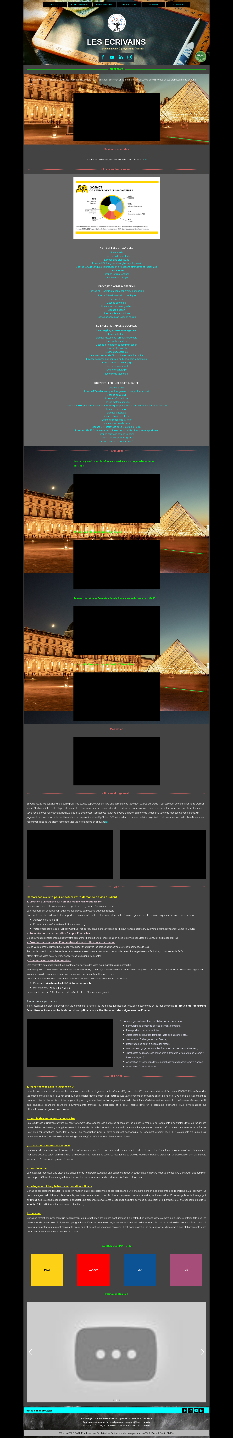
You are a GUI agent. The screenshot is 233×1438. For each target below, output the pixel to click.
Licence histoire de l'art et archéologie (116, 337)
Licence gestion (116, 309)
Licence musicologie (116, 277)
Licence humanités (116, 341)
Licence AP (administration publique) (116, 295)
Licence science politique (116, 313)
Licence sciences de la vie (116, 423)
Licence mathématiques (116, 402)
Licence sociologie (116, 369)
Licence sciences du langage (116, 362)
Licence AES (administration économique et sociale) (116, 291)
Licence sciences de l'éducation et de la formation (116, 355)
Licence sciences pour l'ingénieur (116, 437)
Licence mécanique (116, 409)
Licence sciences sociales (116, 366)
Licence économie (116, 302)
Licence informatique (116, 398)
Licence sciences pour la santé (116, 441)
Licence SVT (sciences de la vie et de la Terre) (116, 426)
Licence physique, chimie (116, 416)
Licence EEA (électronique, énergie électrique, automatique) (116, 391)
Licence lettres (116, 270)
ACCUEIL (55, 4)
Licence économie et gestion (116, 306)
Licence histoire (116, 334)
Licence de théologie (116, 373)
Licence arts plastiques (116, 259)
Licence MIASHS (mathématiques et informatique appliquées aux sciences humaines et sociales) (116, 405)
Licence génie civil (116, 394)
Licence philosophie (116, 348)
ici (146, 159)
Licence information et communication (116, 344)
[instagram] (129, 57)
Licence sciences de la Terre (116, 419)
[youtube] (111, 57)
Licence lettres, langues (116, 274)
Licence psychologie (116, 351)
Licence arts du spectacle (116, 256)
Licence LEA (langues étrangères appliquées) (116, 263)
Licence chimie (116, 387)
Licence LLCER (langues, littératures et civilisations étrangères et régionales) (116, 266)
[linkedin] (120, 57)
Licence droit (116, 299)
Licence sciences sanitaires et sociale (116, 317)
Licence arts (116, 252)
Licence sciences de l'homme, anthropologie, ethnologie (116, 359)
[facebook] (103, 57)
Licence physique (116, 412)
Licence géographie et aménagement (116, 330)
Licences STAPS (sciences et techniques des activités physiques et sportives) (116, 430)
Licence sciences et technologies (116, 434)
